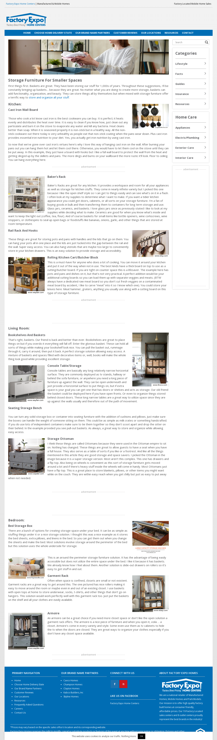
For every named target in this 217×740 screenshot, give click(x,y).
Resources (182, 104)
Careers (18, 708)
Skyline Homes (71, 696)
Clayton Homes (71, 688)
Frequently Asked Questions (28, 704)
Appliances (182, 127)
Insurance (182, 94)
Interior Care (184, 158)
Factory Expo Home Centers (20, 3)
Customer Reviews (23, 692)
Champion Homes (73, 684)
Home (17, 680)
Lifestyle (181, 63)
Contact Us (20, 712)
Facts (179, 74)
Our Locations (21, 696)
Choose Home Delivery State (29, 684)
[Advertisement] (89, 312)
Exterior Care (184, 147)
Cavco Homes (71, 680)
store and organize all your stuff (49, 97)
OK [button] (141, 736)
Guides (180, 84)
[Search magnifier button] (206, 42)
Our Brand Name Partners (27, 688)
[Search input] (189, 42)
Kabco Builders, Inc (73, 692)
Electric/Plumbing (187, 137)
